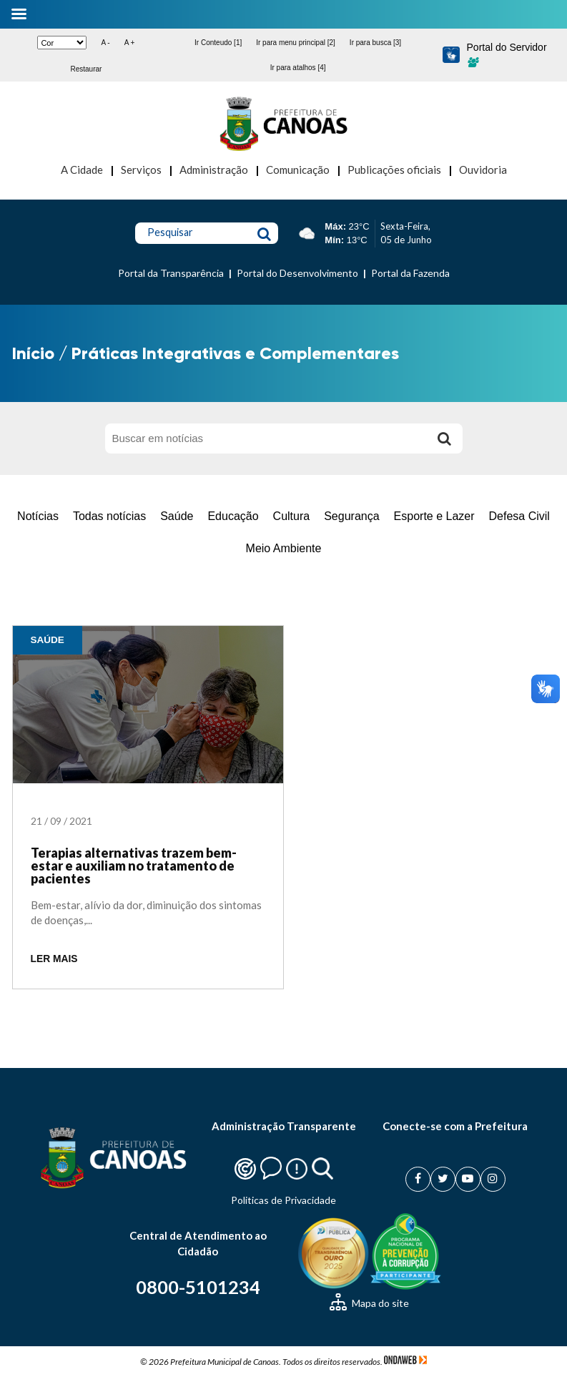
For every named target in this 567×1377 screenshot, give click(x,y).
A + (129, 42)
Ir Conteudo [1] (218, 42)
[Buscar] (445, 438)
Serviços (141, 169)
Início (33, 353)
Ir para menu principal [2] (295, 42)
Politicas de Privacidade (283, 1200)
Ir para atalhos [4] (298, 68)
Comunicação (298, 169)
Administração (213, 169)
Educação (232, 516)
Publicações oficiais (394, 169)
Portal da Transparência (171, 273)
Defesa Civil (519, 516)
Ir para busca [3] (375, 42)
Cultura (291, 516)
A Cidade (82, 169)
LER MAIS (54, 959)
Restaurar (86, 69)
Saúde (176, 516)
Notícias (38, 516)
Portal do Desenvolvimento (297, 273)
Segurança (351, 516)
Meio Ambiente (284, 548)
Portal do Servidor (507, 54)
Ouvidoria (483, 169)
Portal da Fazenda (410, 273)
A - (105, 42)
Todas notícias (109, 516)
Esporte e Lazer (434, 516)
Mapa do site (369, 1303)
